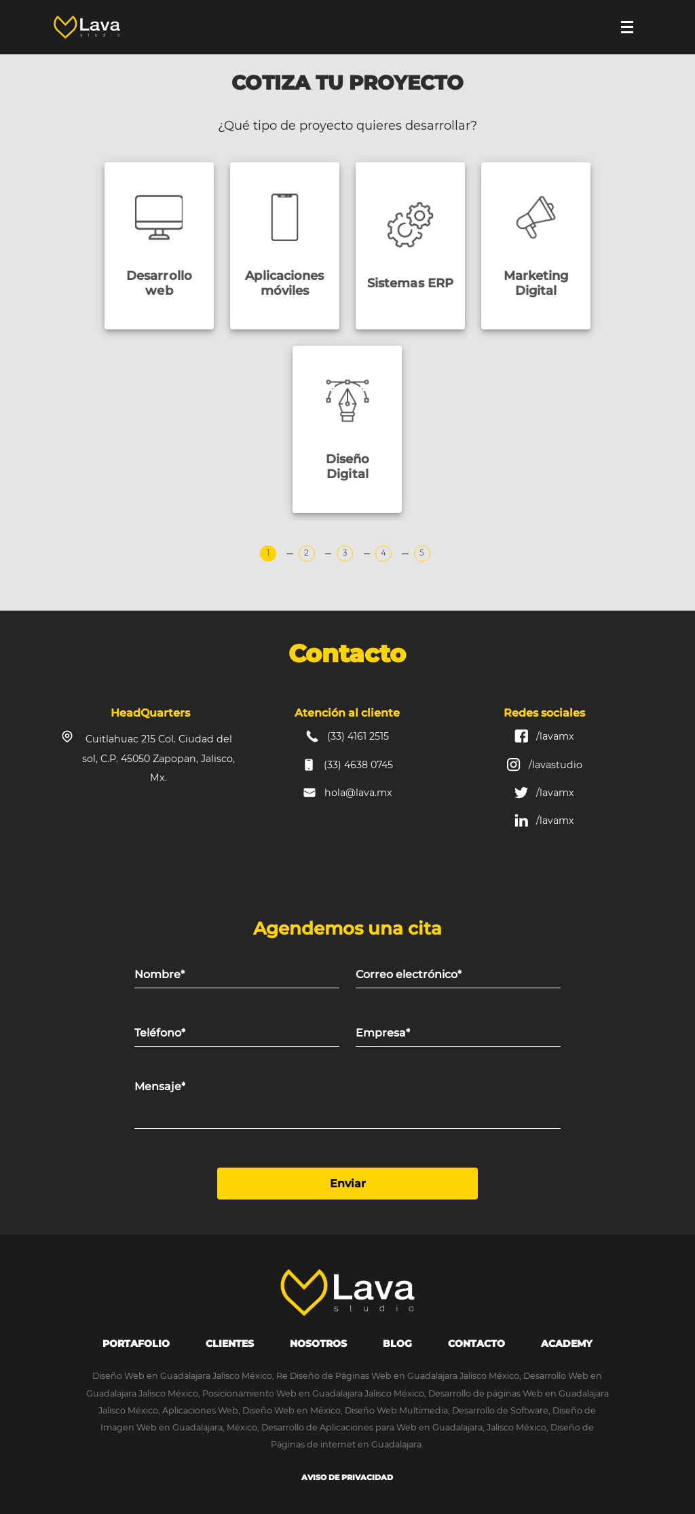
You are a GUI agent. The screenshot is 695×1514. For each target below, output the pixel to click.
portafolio (136, 1343)
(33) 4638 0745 (358, 765)
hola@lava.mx (358, 793)
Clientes (230, 1343)
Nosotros (318, 1343)
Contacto (476, 1343)
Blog (397, 1343)
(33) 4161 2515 (358, 736)
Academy (567, 1343)
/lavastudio (555, 765)
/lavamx (555, 736)
